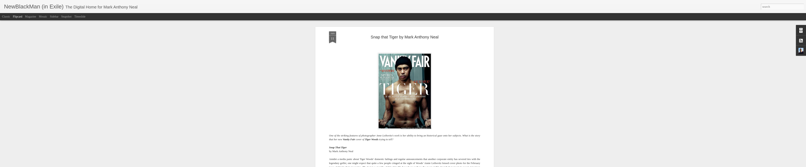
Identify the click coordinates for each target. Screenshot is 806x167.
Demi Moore (457, 90)
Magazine (30, 16)
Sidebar (54, 16)
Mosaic (43, 16)
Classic (6, 16)
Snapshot (66, 16)
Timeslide (80, 16)
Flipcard (17, 16)
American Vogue (447, 118)
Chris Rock (344, 94)
